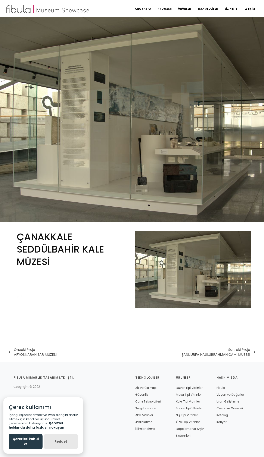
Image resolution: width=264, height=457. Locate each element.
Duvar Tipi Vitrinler (189, 388)
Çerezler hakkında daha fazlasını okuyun (36, 425)
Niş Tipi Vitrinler (187, 415)
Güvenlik (141, 394)
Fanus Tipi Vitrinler (189, 408)
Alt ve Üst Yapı (145, 388)
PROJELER (165, 8)
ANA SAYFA (143, 8)
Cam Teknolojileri (148, 401)
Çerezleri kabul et (26, 441)
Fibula (221, 388)
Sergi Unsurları (145, 408)
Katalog (222, 415)
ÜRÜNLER (184, 8)
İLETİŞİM (249, 8)
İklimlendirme (145, 429)
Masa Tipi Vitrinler (189, 394)
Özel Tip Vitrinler (188, 422)
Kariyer (222, 422)
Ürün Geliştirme (228, 401)
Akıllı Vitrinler (144, 415)
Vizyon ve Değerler (230, 394)
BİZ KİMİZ (230, 8)
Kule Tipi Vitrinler (188, 401)
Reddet (61, 441)
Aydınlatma (143, 422)
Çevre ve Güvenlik (230, 408)
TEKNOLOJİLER (208, 8)
